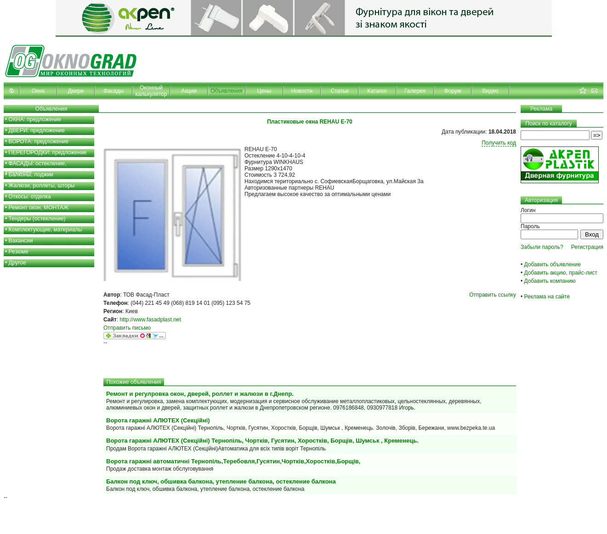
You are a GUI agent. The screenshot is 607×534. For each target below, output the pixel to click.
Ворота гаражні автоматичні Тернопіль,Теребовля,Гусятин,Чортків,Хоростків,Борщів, (233, 461)
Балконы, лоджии (31, 174)
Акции (189, 91)
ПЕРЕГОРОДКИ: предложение (48, 152)
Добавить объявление (552, 264)
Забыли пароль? (542, 247)
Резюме (18, 251)
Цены (264, 91)
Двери (76, 91)
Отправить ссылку (492, 295)
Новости (301, 91)
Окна (38, 91)
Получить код (499, 143)
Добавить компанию (550, 281)
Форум (452, 91)
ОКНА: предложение (35, 119)
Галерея (414, 91)
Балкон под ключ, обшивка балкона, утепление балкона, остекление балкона (221, 481)
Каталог (377, 91)
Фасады (113, 91)
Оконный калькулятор (151, 90)
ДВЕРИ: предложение (37, 130)
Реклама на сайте (547, 296)
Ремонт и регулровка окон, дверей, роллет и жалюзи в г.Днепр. (200, 393)
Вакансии (21, 240)
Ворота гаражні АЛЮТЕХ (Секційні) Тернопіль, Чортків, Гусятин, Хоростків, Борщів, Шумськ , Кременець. (262, 440)
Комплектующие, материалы (45, 229)
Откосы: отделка (30, 196)
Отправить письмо (127, 328)
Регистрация (587, 247)
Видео (490, 91)
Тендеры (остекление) (37, 218)
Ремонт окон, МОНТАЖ (39, 207)
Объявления (226, 91)
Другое (17, 262)
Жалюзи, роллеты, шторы (42, 185)
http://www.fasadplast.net (150, 319)
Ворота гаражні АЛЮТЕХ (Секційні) (158, 420)
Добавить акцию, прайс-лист (560, 273)
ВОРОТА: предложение (39, 141)
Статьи (340, 91)
